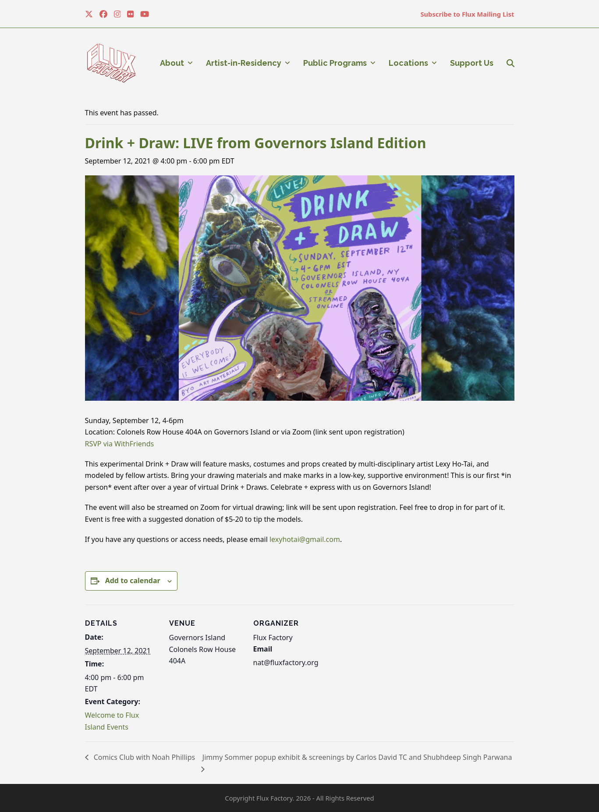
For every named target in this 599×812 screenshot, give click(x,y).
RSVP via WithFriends (119, 444)
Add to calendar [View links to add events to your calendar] (132, 580)
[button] (510, 63)
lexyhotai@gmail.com (304, 539)
